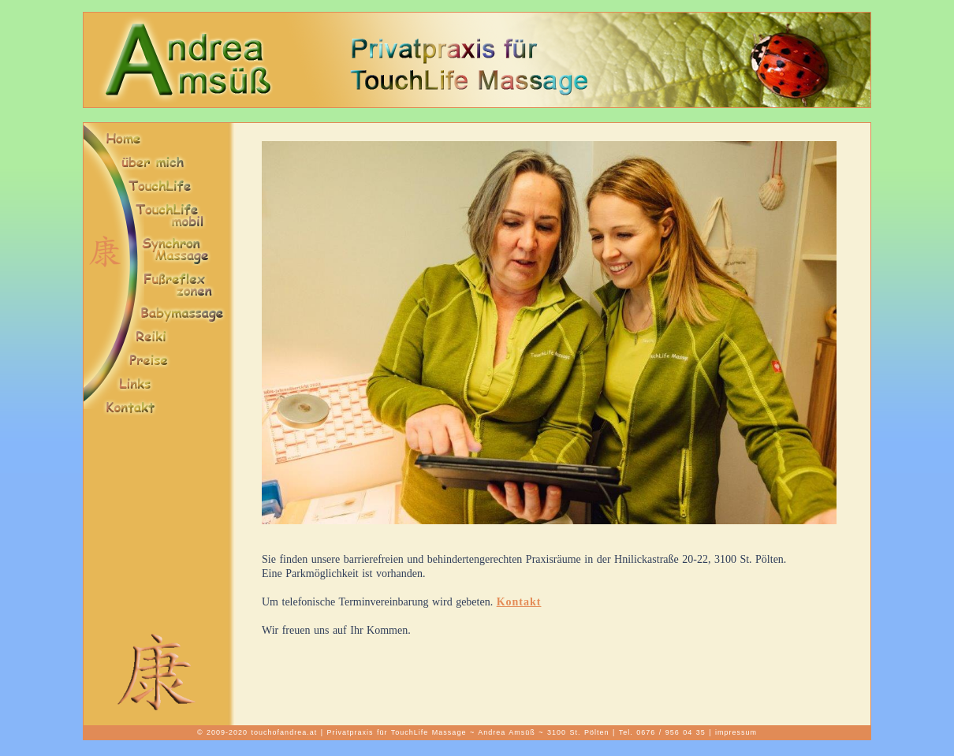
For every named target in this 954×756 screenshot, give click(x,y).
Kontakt (519, 602)
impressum (736, 732)
